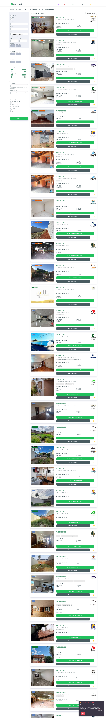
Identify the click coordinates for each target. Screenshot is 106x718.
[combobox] (19, 24)
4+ (19, 45)
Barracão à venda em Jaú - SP (62, 60)
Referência (13, 83)
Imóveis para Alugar (13, 692)
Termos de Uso (29, 699)
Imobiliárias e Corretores (14, 699)
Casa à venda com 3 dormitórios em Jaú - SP (66, 19)
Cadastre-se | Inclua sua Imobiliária (33, 696)
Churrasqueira (15, 110)
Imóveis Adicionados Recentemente (16, 696)
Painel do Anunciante (82, 1)
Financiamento (15, 106)
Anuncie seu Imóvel (30, 694)
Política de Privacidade (31, 701)
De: (11, 38)
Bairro (12, 31)
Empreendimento (16, 104)
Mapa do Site (29, 702)
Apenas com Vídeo (16, 103)
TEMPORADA (14, 19)
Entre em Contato (12, 701)
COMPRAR (14, 15)
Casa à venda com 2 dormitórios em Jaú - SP (66, 245)
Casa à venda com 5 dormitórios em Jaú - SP (66, 142)
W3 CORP (58, 716)
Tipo (12, 21)
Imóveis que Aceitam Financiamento (16, 697)
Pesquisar (19, 118)
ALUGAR (13, 17)
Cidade (12, 26)
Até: (20, 38)
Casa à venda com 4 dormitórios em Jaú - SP (66, 553)
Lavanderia (15, 111)
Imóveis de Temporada (14, 694)
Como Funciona (29, 697)
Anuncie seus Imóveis (92, 1)
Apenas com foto (16, 101)
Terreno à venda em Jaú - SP (62, 101)
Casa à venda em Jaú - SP (61, 183)
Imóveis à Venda (12, 691)
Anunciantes (13, 90)
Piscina (14, 108)
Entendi (83, 713)
